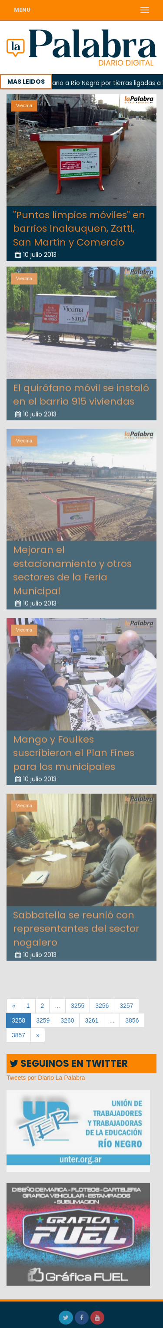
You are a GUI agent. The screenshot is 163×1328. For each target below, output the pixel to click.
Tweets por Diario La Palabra (46, 1077)
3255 (77, 1005)
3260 (67, 1020)
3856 (132, 1020)
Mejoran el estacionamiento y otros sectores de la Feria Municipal (72, 569)
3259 (43, 1020)
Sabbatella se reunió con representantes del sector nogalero (76, 927)
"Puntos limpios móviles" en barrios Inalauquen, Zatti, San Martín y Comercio (79, 228)
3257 (126, 1005)
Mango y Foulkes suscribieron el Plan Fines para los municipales (73, 751)
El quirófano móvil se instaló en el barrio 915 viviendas (81, 393)
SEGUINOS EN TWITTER (69, 1063)
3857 (18, 1035)
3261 (91, 1020)
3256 (102, 1005)
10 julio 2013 (36, 254)
